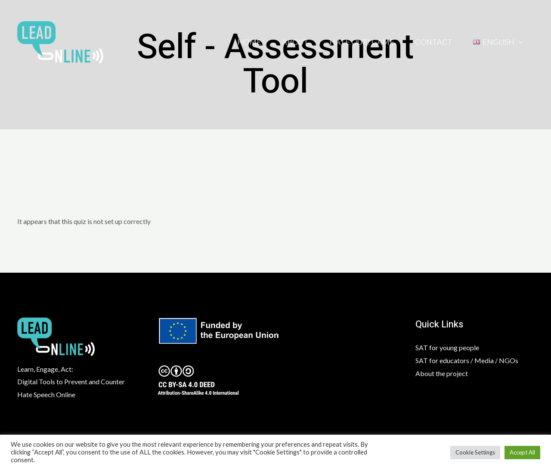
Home (249, 42)
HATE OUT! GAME (361, 42)
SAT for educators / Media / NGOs (466, 360)
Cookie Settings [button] (475, 452)
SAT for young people (447, 347)
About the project (441, 373)
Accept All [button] (522, 452)
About (295, 42)
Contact (433, 42)
